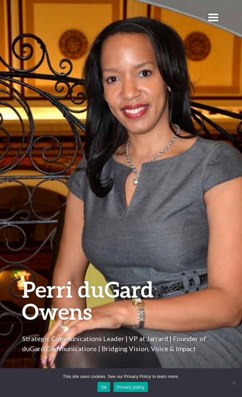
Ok (103, 387)
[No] (233, 382)
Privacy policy (131, 387)
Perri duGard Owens (88, 300)
